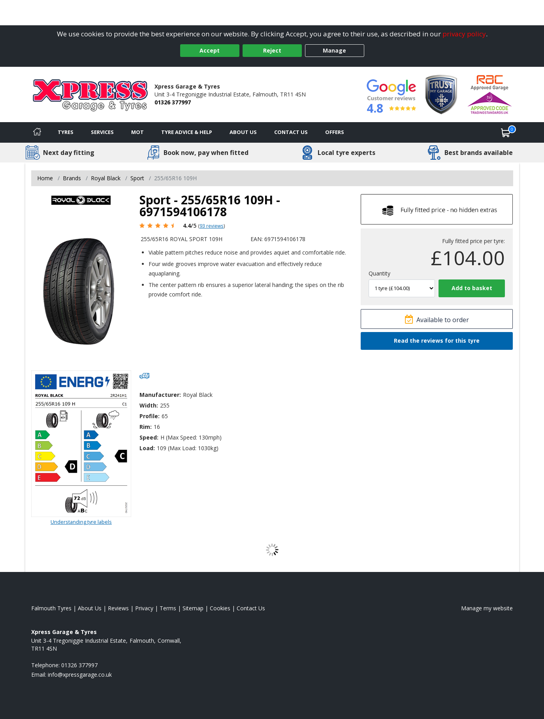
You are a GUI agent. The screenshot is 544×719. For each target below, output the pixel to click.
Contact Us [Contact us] (291, 132)
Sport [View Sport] (137, 178)
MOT (137, 132)
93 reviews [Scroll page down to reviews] (212, 226)
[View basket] (505, 132)
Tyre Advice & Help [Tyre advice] (186, 132)
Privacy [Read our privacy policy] (144, 608)
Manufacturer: (160, 394)
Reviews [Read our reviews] (118, 608)
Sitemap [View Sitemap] (193, 608)
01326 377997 (172, 102)
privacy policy (464, 33)
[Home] (37, 132)
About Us (243, 132)
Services (102, 132)
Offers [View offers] (334, 132)
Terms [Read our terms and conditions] (168, 608)
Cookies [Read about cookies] (220, 608)
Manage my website (487, 608)
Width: (148, 405)
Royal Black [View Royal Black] (105, 178)
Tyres (65, 132)
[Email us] (80, 674)
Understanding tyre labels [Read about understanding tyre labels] (81, 521)
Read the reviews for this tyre (437, 340)
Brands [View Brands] (72, 178)
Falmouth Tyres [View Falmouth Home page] (51, 608)
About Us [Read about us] (90, 608)
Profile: (149, 416)
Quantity (379, 273)
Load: (147, 448)
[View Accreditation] (441, 94)
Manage (334, 50)
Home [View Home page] (45, 178)
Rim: (145, 426)
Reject (272, 50)
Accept (210, 50)
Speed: (148, 437)
